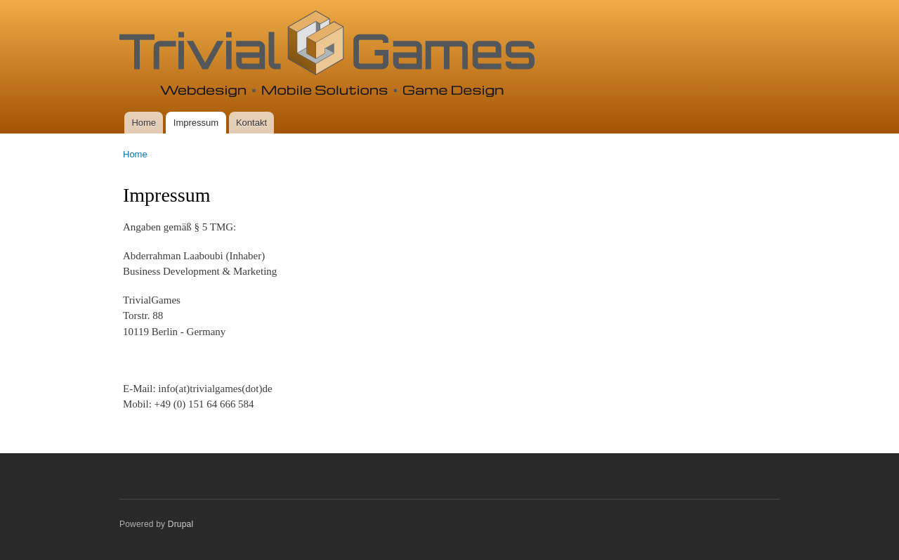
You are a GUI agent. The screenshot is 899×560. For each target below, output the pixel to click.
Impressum (195, 122)
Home (143, 122)
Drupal (181, 524)
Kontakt (251, 122)
